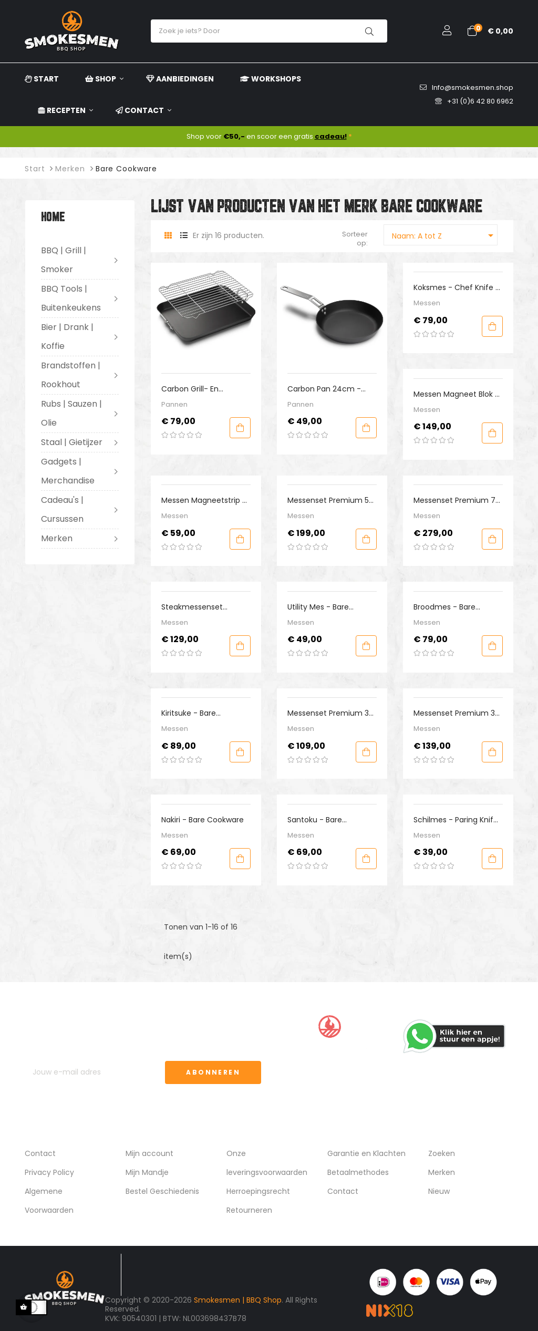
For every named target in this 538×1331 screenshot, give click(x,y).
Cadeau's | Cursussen (62, 509)
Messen (426, 303)
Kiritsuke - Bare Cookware (188, 713)
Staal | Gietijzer (71, 442)
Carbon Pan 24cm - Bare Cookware (324, 389)
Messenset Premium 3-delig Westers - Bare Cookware (456, 713)
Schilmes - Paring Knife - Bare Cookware (455, 820)
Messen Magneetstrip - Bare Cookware (203, 500)
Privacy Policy (49, 1172)
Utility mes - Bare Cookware (318, 607)
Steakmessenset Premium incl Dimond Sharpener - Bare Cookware (201, 607)
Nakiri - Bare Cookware (202, 819)
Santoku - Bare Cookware (314, 820)
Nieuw (439, 1191)
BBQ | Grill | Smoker (63, 259)
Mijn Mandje (147, 1172)
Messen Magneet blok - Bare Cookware (456, 394)
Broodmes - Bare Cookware (444, 607)
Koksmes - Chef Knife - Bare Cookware (456, 287)
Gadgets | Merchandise (68, 471)
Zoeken (441, 1153)
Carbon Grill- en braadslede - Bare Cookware (193, 389)
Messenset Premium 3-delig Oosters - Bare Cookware (330, 713)
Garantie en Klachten (366, 1153)
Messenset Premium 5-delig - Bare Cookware (330, 500)
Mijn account (149, 1153)
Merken (57, 538)
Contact (40, 1153)
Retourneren (249, 1210)
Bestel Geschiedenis (162, 1191)
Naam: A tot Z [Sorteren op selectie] (445, 235)
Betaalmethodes (358, 1172)
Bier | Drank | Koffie (67, 336)
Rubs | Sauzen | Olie (71, 413)
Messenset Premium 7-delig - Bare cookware (456, 500)
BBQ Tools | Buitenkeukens (71, 298)
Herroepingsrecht (258, 1191)
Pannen (174, 404)
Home (53, 217)
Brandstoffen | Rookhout (70, 374)
